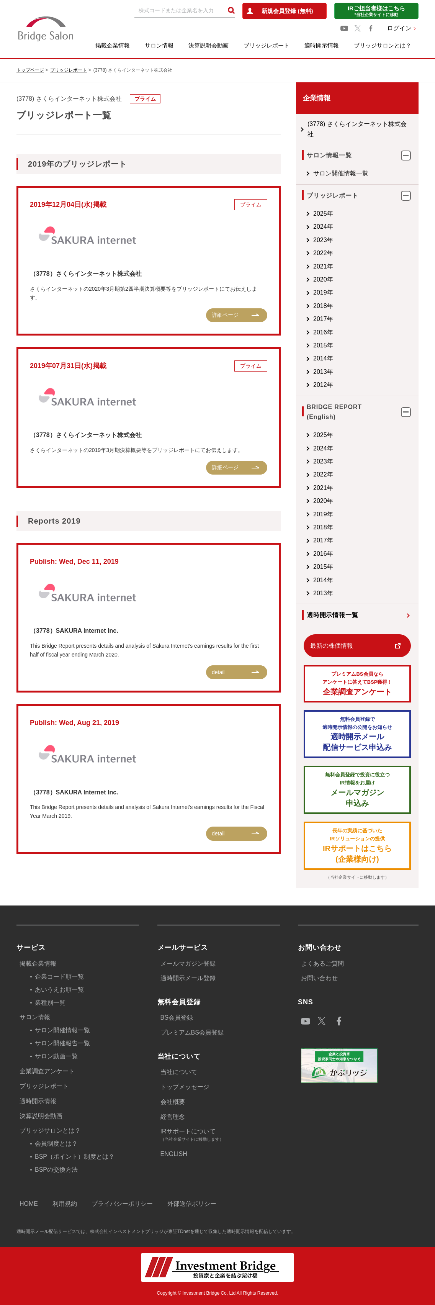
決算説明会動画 (208, 45)
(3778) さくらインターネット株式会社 (357, 129)
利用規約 (64, 1203)
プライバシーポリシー (122, 1203)
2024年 (323, 226)
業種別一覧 (50, 1002)
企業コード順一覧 (59, 976)
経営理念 (172, 1116)
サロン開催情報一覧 (340, 173)
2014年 (323, 358)
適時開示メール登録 (188, 978)
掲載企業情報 (112, 45)
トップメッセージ (184, 1087)
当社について (178, 1072)
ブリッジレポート (266, 45)
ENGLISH (173, 1154)
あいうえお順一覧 (59, 989)
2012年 (323, 385)
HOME (29, 1203)
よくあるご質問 (322, 963)
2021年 (323, 266)
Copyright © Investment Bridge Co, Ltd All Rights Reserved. (217, 1293)
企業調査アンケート (357, 683)
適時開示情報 (321, 45)
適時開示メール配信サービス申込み (357, 734)
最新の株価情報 (331, 645)
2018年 (323, 306)
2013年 (323, 371)
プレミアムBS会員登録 (192, 1032)
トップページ (30, 70)
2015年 (323, 345)
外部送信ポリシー (191, 1203)
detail (218, 672)
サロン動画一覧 (56, 1056)
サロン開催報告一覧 (62, 1043)
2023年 (323, 240)
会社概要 (172, 1102)
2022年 (323, 253)
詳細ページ (225, 315)
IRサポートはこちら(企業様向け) (357, 845)
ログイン (399, 28)
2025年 (323, 213)
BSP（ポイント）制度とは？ (74, 1156)
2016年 (323, 332)
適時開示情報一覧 (332, 615)
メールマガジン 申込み (357, 789)
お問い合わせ (319, 978)
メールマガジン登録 (188, 963)
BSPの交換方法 (56, 1169)
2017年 (323, 319)
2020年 (323, 279)
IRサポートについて (220, 1135)
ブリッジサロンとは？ (382, 45)
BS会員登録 (176, 1017)
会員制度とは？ (56, 1143)
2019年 (323, 292)
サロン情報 (159, 45)
